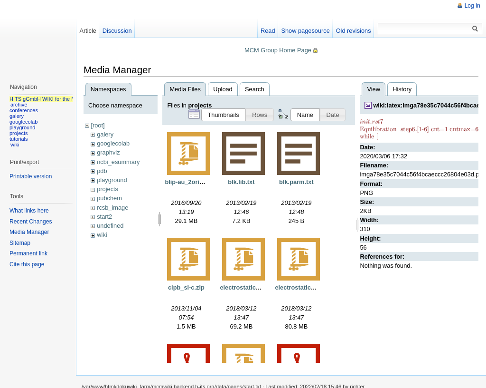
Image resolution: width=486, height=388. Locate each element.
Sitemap (19, 243)
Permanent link (28, 253)
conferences (23, 110)
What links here (29, 210)
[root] (97, 125)
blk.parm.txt (296, 181)
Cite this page (26, 264)
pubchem (109, 198)
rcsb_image (112, 207)
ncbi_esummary (118, 161)
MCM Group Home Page (277, 50)
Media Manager (29, 232)
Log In (472, 5)
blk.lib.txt (241, 181)
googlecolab (113, 143)
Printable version (30, 176)
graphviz (108, 152)
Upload (223, 89)
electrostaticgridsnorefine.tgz (317, 287)
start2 (104, 216)
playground (112, 180)
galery (105, 134)
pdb (102, 171)
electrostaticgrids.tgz (250, 287)
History (402, 89)
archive (18, 104)
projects (107, 189)
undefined (110, 225)
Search (254, 89)
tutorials (18, 139)
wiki (102, 234)
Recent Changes (30, 221)
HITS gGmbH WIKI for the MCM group (54, 99)
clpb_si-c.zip (186, 287)
